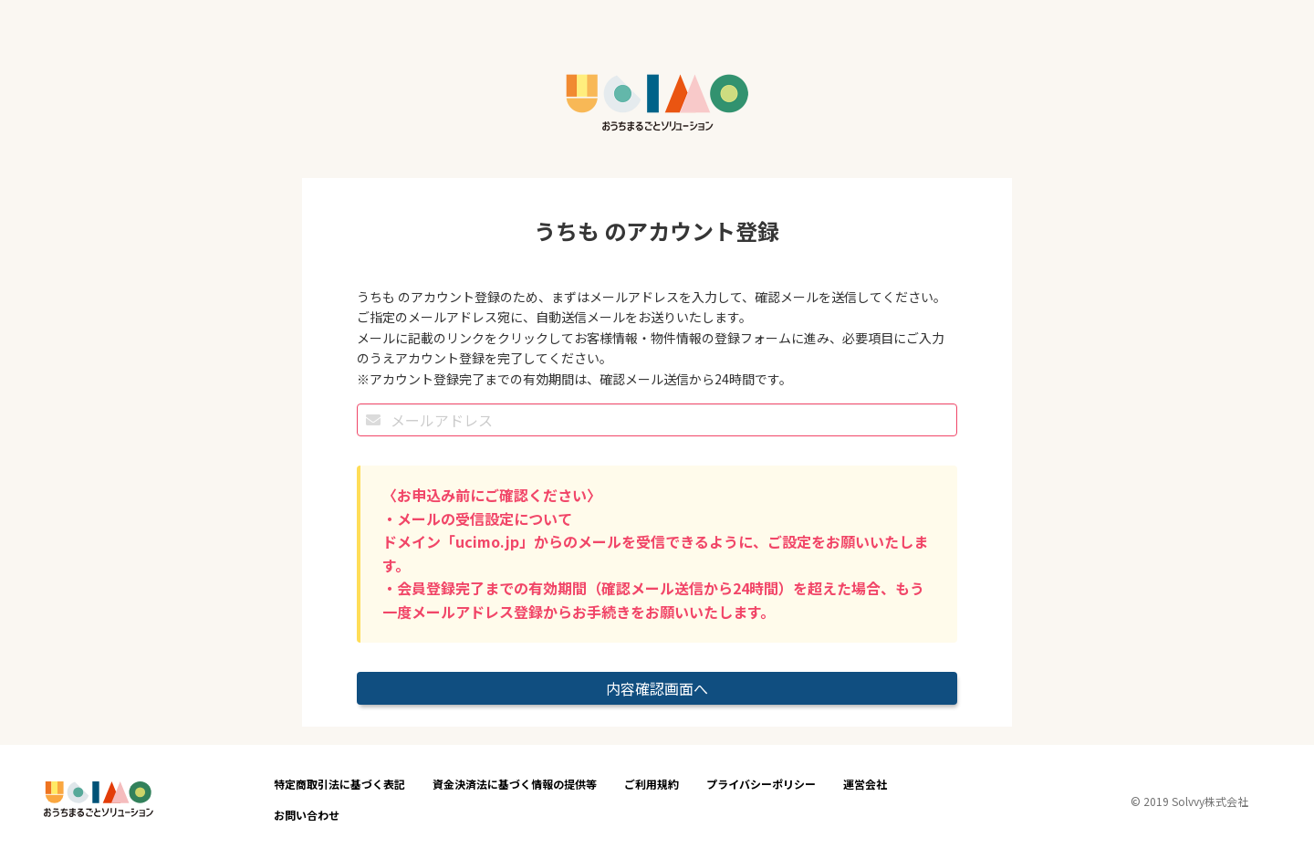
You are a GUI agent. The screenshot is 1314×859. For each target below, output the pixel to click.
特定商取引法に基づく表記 (339, 783)
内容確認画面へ (657, 688)
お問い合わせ (306, 814)
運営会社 (865, 783)
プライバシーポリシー (761, 783)
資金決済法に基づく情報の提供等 (515, 783)
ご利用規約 (651, 783)
